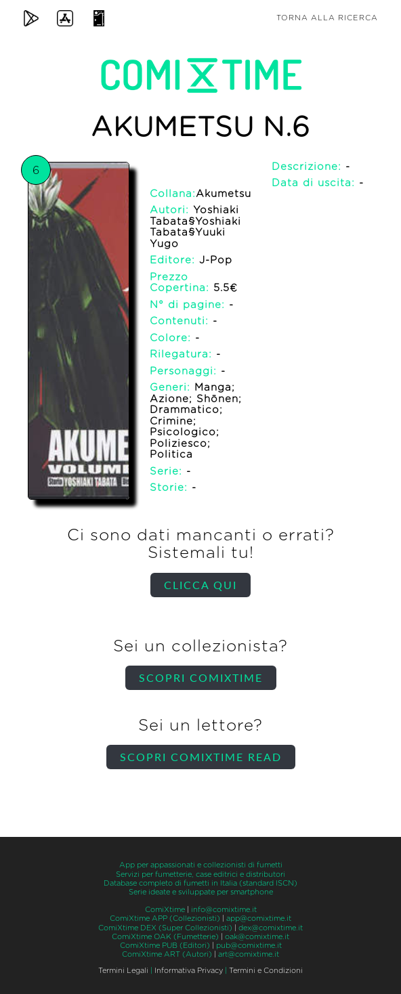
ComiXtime (165, 909)
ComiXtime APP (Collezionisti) (165, 918)
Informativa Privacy (188, 970)
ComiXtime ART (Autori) (167, 954)
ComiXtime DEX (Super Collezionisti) (165, 928)
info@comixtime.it (224, 909)
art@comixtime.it (248, 954)
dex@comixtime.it (270, 928)
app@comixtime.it (258, 918)
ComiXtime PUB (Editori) (165, 945)
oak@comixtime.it (257, 937)
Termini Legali (123, 970)
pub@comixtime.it (249, 945)
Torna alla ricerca (327, 18)
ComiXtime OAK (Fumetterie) (165, 937)
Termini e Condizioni (266, 970)
